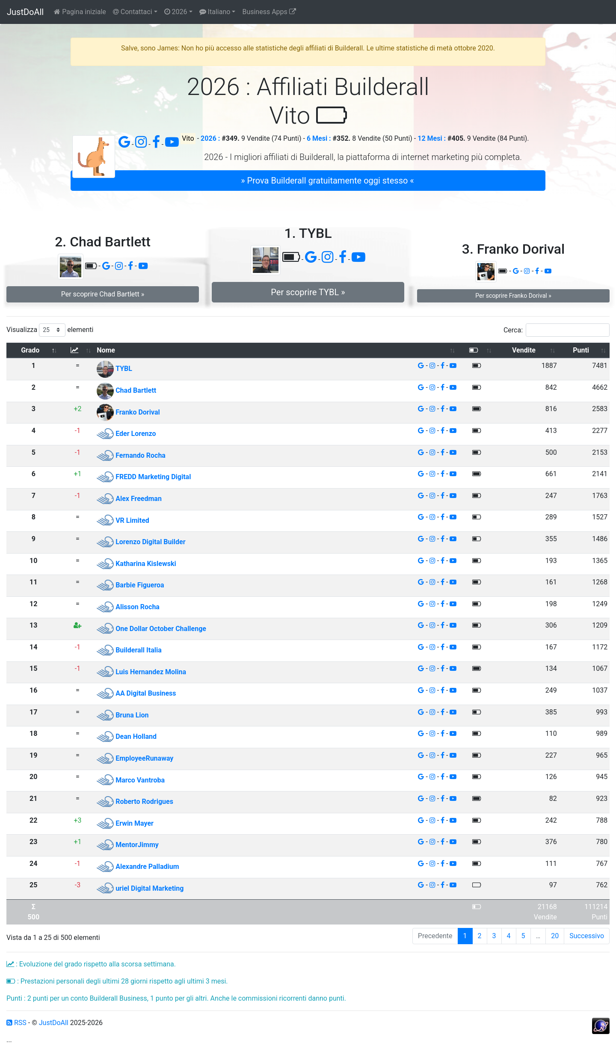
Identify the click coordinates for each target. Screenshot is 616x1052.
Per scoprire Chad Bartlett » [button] (103, 294)
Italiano (215, 12)
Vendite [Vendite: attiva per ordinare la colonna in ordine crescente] (524, 350)
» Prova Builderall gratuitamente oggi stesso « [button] (327, 180)
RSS (16, 1023)
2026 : (210, 138)
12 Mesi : (432, 138)
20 (555, 936)
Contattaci (132, 12)
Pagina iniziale (80, 12)
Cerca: (556, 330)
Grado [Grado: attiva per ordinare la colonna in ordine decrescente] (30, 350)
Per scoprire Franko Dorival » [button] (513, 295)
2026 (175, 12)
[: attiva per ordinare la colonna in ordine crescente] (78, 351)
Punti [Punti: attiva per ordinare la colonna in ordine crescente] (581, 350)
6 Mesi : (319, 138)
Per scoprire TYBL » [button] (308, 292)
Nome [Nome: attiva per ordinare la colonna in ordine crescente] (106, 350)
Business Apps (269, 12)
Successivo (586, 936)
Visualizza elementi (50, 330)
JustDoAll (25, 12)
